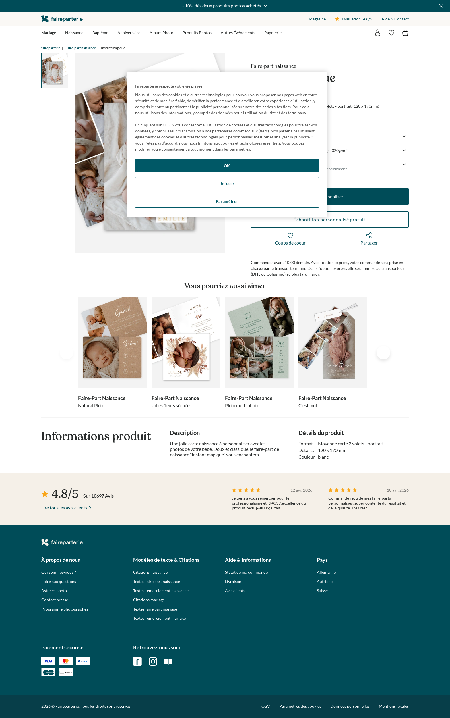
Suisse (322, 590)
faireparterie (62, 18)
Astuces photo (54, 590)
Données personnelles (350, 706)
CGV (265, 706)
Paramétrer (227, 201)
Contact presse (54, 600)
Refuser (227, 183)
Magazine (317, 18)
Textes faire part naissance (156, 581)
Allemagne (326, 572)
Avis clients (235, 590)
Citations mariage (149, 600)
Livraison (233, 581)
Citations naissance (150, 572)
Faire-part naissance (80, 48)
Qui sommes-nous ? (58, 572)
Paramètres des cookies (300, 706)
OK (227, 165)
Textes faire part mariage (155, 609)
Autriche (325, 581)
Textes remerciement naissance (161, 590)
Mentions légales (394, 706)
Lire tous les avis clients (64, 507)
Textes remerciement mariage (159, 618)
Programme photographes (64, 609)
